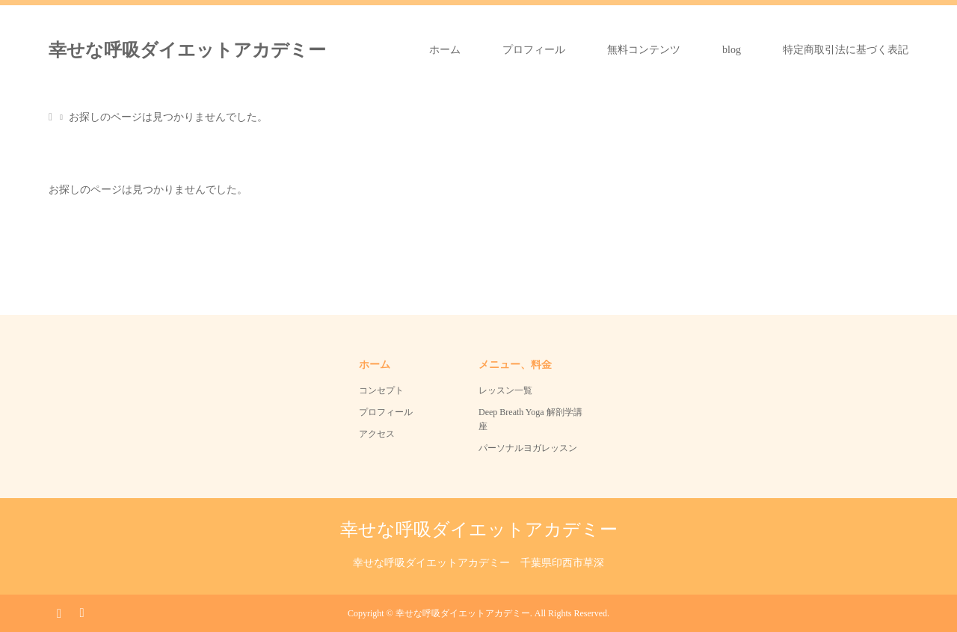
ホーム (445, 49)
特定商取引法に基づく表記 (845, 49)
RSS (81, 612)
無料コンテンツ (643, 49)
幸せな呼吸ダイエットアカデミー (187, 50)
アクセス (377, 434)
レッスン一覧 (505, 390)
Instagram (59, 612)
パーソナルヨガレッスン (527, 448)
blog (731, 49)
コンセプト (381, 390)
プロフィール (533, 49)
